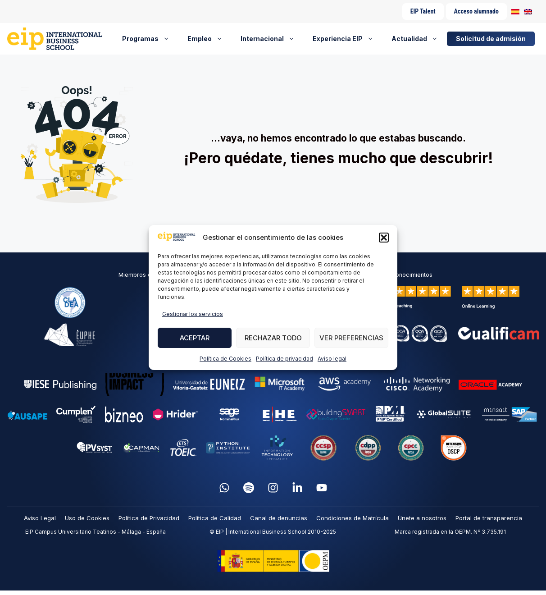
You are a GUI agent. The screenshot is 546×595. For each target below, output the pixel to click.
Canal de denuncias (278, 518)
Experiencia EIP (347, 39)
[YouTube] (321, 488)
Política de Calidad (214, 518)
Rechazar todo (273, 338)
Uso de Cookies (87, 518)
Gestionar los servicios (192, 314)
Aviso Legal (40, 518)
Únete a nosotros (422, 518)
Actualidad (419, 39)
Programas (150, 39)
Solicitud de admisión (491, 38)
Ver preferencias (351, 338)
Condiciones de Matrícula (352, 518)
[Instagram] (273, 488)
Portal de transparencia (488, 518)
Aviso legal (332, 358)
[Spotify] (249, 488)
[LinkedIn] (297, 488)
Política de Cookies (225, 358)
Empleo (209, 39)
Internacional (272, 39)
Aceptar (194, 338)
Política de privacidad (284, 358)
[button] (383, 237)
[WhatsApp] (224, 488)
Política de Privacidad (148, 518)
